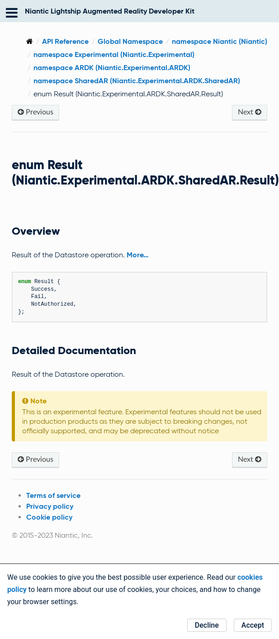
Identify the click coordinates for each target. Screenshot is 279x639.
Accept (252, 625)
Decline (207, 625)
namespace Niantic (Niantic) (219, 41)
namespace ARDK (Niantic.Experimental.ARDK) (111, 67)
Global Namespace (130, 41)
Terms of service (53, 495)
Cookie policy (49, 517)
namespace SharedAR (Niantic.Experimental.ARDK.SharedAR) (136, 80)
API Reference (65, 41)
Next (249, 112)
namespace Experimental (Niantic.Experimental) (113, 54)
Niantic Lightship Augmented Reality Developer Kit (109, 11)
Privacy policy (49, 506)
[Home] (29, 41)
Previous (35, 112)
